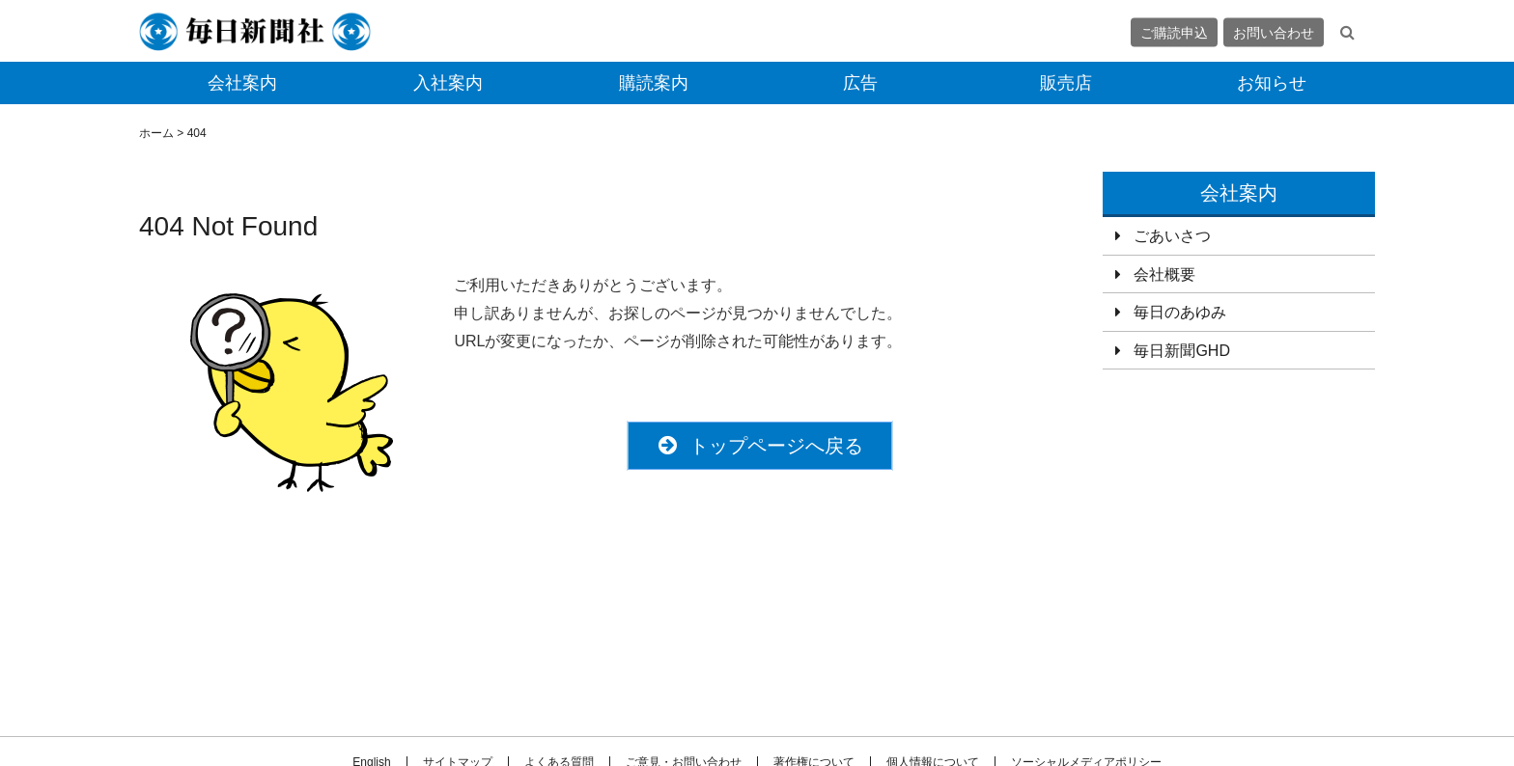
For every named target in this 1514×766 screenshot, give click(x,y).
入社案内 (448, 83)
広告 (860, 83)
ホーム (156, 133)
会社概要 (1164, 274)
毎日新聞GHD (1182, 350)
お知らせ (1271, 83)
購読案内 (653, 83)
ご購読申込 (1174, 32)
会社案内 (242, 83)
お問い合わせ (1273, 32)
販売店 (1066, 83)
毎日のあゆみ (1180, 312)
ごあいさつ (1172, 236)
